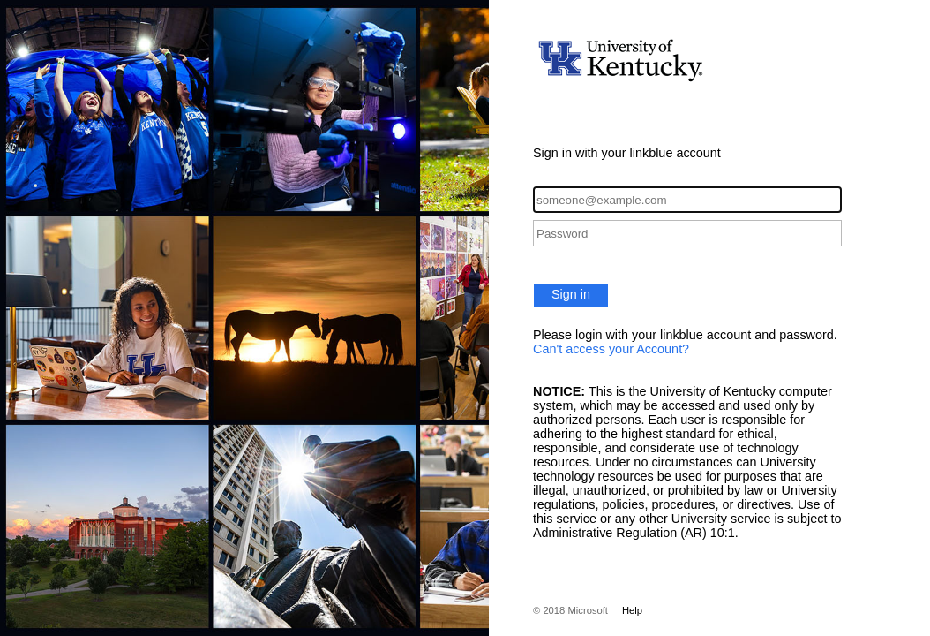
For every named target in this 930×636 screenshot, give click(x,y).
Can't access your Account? (611, 349)
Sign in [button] (570, 294)
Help (632, 610)
